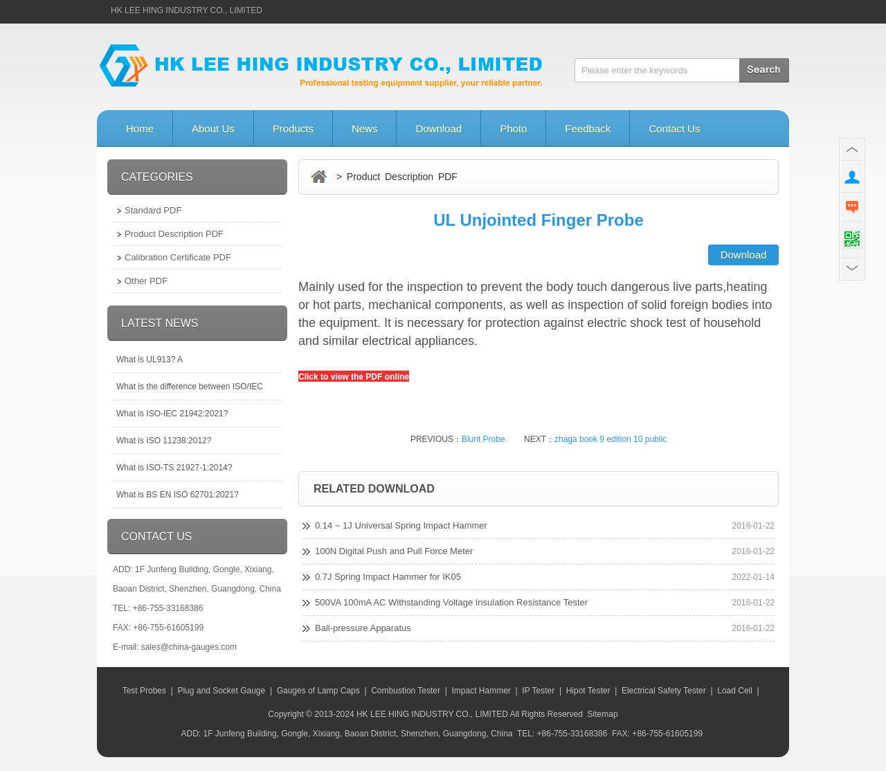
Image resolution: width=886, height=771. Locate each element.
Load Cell (734, 690)
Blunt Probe (483, 439)
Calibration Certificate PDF (178, 257)
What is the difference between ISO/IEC (189, 386)
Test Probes (144, 690)
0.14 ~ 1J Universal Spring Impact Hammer (401, 525)
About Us (213, 128)
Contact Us (674, 128)
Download (438, 128)
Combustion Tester (405, 690)
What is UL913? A (149, 359)
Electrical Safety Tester (664, 690)
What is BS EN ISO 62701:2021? (177, 494)
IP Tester (538, 690)
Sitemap (603, 714)
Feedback (588, 128)
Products (293, 128)
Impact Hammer (480, 690)
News (365, 128)
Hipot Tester (588, 690)
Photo (513, 128)
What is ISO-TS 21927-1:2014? (174, 467)
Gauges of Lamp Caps (318, 690)
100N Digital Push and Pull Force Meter (394, 551)
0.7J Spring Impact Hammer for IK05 (388, 576)
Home (140, 128)
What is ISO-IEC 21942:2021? (172, 413)
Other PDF (146, 281)
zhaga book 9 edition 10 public (610, 439)
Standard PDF (153, 210)
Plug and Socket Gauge (221, 690)
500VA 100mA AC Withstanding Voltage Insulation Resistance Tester (451, 602)
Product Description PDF (174, 234)
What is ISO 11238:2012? (163, 440)
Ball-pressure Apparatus (363, 628)
